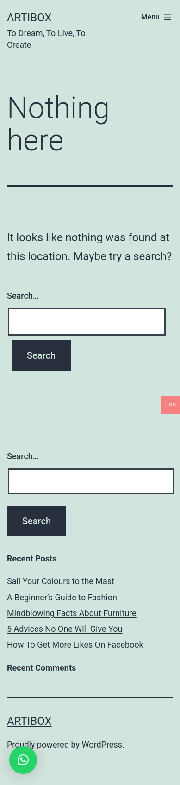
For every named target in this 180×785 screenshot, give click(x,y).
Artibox (29, 17)
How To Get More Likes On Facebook (75, 644)
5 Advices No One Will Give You (64, 629)
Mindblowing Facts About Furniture (72, 613)
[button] (23, 760)
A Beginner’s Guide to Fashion (62, 597)
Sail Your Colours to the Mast (60, 581)
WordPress (102, 744)
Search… (23, 295)
